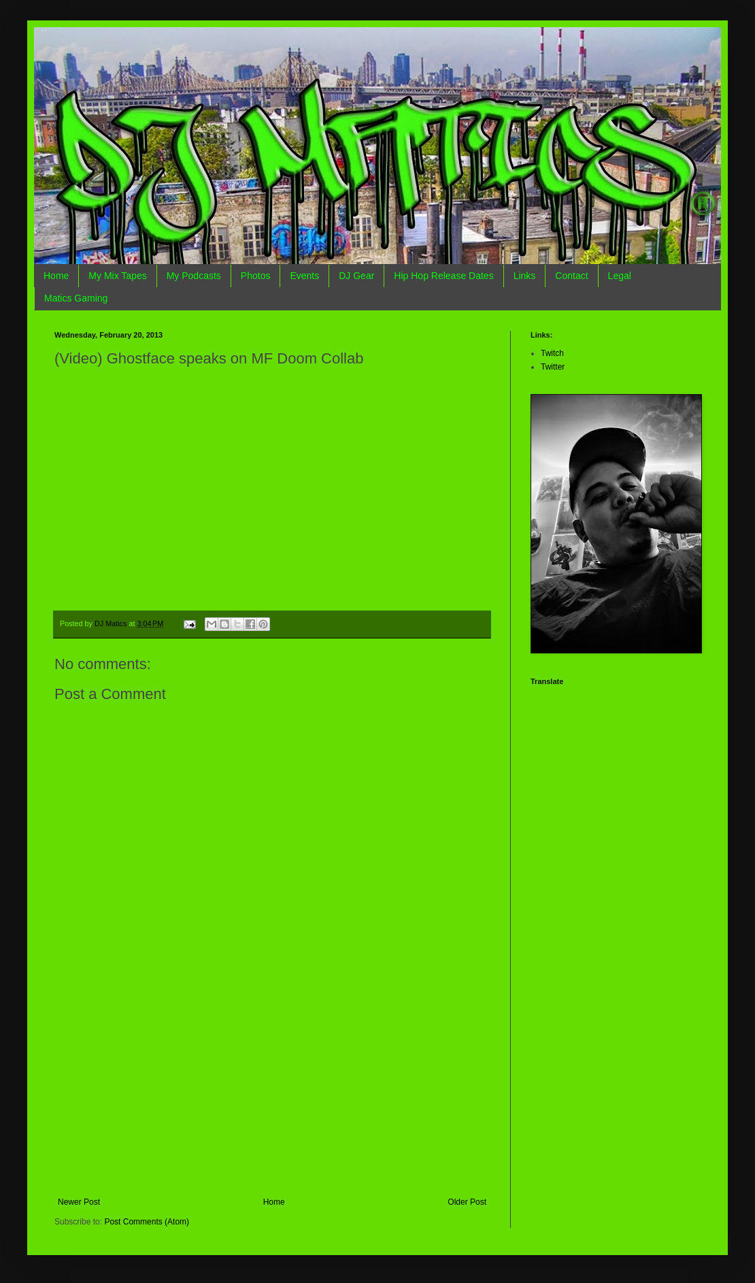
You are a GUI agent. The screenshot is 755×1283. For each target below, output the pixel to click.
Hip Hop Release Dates (443, 275)
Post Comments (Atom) (146, 1222)
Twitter (553, 367)
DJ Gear (356, 275)
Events (304, 275)
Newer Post (79, 1202)
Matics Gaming (75, 298)
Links (525, 275)
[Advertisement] (272, 1095)
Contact (571, 275)
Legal (619, 275)
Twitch (552, 353)
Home (56, 275)
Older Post (467, 1202)
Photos (256, 275)
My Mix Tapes (117, 275)
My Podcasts (194, 275)
